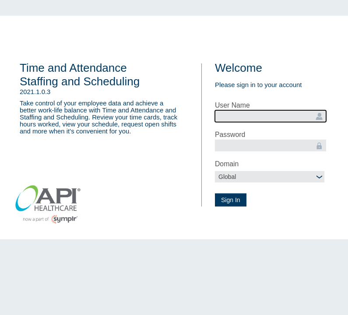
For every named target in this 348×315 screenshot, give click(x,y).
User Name (232, 105)
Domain (227, 164)
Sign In (230, 199)
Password (230, 134)
